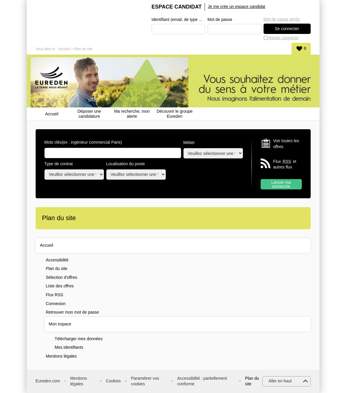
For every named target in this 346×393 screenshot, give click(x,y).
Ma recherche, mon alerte (132, 114)
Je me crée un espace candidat (236, 6)
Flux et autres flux (285, 164)
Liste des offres (60, 286)
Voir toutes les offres (286, 143)
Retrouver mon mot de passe (72, 312)
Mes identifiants (69, 347)
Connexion (56, 303)
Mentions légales (61, 356)
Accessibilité (57, 260)
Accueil (64, 49)
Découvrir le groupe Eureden (175, 114)
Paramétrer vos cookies (145, 381)
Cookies (113, 381)
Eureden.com (48, 381)
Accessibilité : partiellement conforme (202, 381)
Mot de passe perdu (282, 19)
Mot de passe (220, 19)
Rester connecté (284, 37)
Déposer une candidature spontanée (89, 114)
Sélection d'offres (61, 277)
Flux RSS (54, 294)
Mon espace (60, 324)
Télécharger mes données (79, 338)
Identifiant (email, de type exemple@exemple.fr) (178, 19)
